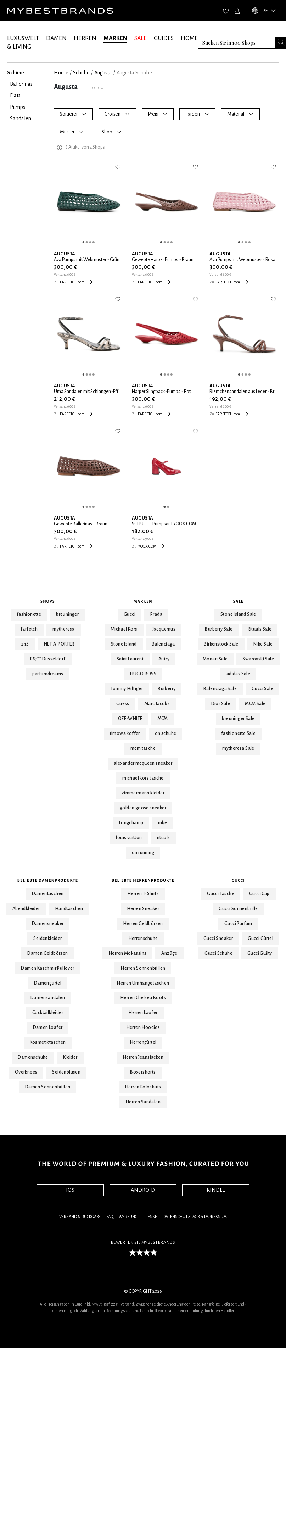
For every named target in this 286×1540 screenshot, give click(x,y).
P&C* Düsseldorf (48, 659)
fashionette (29, 614)
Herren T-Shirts (143, 893)
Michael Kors (124, 629)
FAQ (109, 1216)
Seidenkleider (47, 938)
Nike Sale (263, 644)
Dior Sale (220, 703)
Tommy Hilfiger (127, 688)
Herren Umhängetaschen (143, 983)
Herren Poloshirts (143, 1087)
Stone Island (124, 644)
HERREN (85, 38)
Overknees (26, 1072)
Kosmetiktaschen (48, 1042)
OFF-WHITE (130, 718)
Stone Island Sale (238, 614)
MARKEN (115, 38)
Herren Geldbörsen (143, 923)
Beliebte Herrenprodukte (143, 880)
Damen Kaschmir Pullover (47, 968)
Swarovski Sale (258, 659)
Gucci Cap (259, 893)
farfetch (29, 629)
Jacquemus (164, 629)
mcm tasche (143, 748)
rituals (163, 837)
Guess (122, 703)
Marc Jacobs (157, 703)
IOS (70, 1190)
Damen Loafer (48, 1027)
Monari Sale (215, 659)
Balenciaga (163, 644)
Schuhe (81, 73)
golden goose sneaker (143, 807)
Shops (47, 601)
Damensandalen (47, 997)
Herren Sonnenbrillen (142, 968)
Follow (97, 88)
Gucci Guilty (259, 953)
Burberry (166, 688)
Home (61, 73)
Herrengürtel (143, 1042)
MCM (162, 718)
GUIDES (164, 38)
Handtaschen (69, 908)
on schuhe (165, 733)
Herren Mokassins (127, 953)
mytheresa (63, 629)
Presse (150, 1216)
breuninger (67, 614)
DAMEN (56, 38)
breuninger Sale (238, 718)
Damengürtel (47, 983)
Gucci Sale (262, 688)
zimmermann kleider (143, 793)
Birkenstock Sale (221, 644)
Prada (156, 614)
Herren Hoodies (143, 1027)
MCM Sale (255, 703)
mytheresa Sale (238, 748)
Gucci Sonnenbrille (238, 908)
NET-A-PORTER (59, 644)
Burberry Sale (218, 629)
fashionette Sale (238, 733)
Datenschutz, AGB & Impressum (195, 1216)
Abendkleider (26, 908)
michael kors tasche (143, 778)
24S (25, 644)
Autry (163, 659)
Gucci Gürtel (260, 938)
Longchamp (131, 822)
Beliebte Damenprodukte (47, 880)
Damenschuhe (33, 1057)
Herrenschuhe (143, 938)
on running (143, 852)
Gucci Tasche (220, 893)
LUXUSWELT (23, 38)
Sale (238, 601)
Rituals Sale (260, 629)
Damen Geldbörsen (47, 953)
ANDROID (143, 1190)
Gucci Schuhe (218, 953)
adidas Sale (238, 673)
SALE (140, 38)
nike (162, 822)
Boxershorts (143, 1072)
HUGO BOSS (143, 673)
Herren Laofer (142, 1012)
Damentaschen (48, 893)
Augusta (103, 73)
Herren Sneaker (143, 908)
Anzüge (169, 953)
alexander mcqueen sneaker (143, 763)
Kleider (70, 1057)
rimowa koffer (125, 733)
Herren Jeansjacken (143, 1057)
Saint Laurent (130, 659)
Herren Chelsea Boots (143, 997)
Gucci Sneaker (218, 938)
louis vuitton (129, 837)
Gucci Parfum (238, 923)
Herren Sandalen (143, 1101)
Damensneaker (48, 923)
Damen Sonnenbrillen (48, 1087)
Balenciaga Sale (220, 688)
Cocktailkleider (47, 1012)
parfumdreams (47, 673)
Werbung (128, 1216)
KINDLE (216, 1190)
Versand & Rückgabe (80, 1216)
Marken (143, 601)
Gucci (129, 614)
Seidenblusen (66, 1072)
